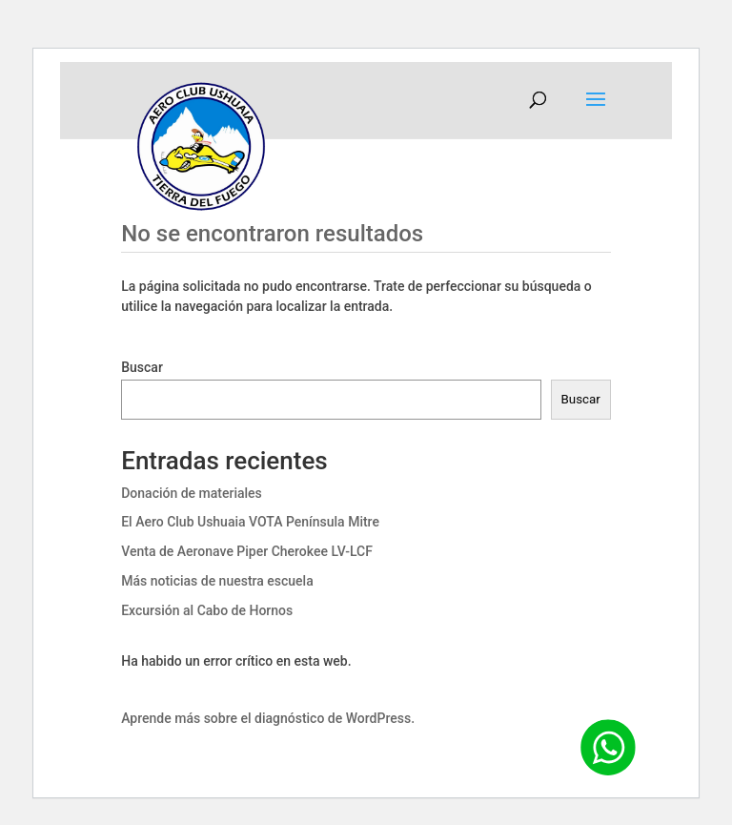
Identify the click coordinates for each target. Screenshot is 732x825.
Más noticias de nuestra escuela (217, 580)
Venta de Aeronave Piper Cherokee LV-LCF (247, 551)
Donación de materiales (191, 493)
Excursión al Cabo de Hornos (207, 610)
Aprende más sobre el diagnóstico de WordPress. (268, 718)
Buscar (142, 367)
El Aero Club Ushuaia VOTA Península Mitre (250, 521)
